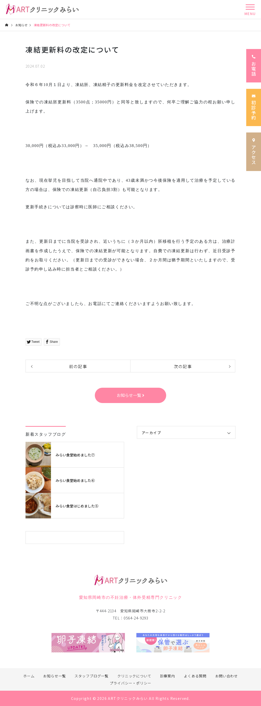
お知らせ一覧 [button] (130, 395)
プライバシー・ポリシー (130, 683)
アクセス (253, 151)
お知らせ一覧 (54, 675)
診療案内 (167, 675)
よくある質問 (195, 675)
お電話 (253, 66)
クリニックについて (134, 675)
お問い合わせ (226, 675)
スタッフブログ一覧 (91, 675)
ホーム (29, 675)
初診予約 (253, 107)
